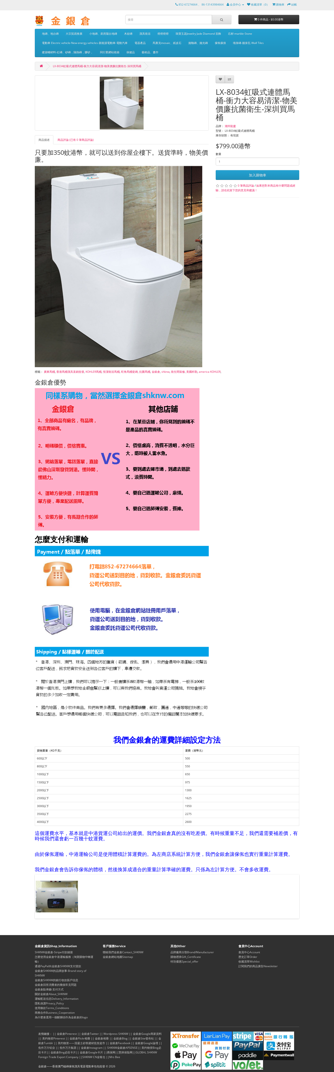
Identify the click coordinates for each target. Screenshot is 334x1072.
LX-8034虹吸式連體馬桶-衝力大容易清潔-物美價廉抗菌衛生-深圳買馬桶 (97, 66)
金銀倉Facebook (120, 1043)
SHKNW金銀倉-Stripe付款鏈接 (54, 952)
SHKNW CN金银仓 (93, 1057)
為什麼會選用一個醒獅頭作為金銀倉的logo (61, 1017)
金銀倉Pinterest (67, 1034)
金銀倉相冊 (102, 1038)
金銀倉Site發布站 (143, 1038)
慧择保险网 (125, 1052)
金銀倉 (156, 372)
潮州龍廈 (230, 126)
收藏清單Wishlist (249, 961)
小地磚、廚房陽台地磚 (103, 34)
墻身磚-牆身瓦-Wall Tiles (248, 43)
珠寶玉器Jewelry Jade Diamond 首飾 (198, 34)
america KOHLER (210, 372)
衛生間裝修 (178, 372)
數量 (218, 154)
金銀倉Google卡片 (91, 1052)
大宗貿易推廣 (74, 34)
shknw (165, 372)
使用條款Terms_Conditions (52, 1008)
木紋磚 (128, 34)
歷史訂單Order (247, 957)
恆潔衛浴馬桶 (111, 372)
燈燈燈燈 (163, 34)
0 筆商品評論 (246, 186)
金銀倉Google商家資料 (147, 1034)
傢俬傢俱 (220, 43)
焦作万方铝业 (46, 1048)
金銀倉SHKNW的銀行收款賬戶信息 (56, 980)
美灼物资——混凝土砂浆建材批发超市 (81, 1043)
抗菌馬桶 (144, 372)
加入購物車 (257, 175)
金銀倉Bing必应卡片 (63, 1052)
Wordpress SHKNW (115, 1034)
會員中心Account (249, 952)
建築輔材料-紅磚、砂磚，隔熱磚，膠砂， (67, 52)
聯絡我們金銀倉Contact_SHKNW (123, 952)
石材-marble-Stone (240, 34)
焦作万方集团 (68, 1048)
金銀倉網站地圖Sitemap (118, 957)
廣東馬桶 (49, 372)
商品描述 (44, 140)
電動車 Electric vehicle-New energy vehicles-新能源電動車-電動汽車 (85, 43)
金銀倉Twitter (90, 1034)
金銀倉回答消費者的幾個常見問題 (56, 985)
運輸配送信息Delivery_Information (56, 999)
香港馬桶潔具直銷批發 (70, 372)
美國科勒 (191, 372)
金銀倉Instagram (92, 1048)
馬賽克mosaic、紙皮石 (167, 43)
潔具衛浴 (145, 34)
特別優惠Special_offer (184, 961)
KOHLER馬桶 (94, 372)
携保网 (111, 1052)
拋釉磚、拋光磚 (198, 43)
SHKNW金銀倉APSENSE (122, 1048)
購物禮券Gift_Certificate (185, 957)
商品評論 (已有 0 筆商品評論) (76, 140)
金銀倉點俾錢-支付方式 (49, 989)
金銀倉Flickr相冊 (80, 1038)
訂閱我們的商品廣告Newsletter (258, 966)
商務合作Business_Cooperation (55, 1013)
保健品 (130, 52)
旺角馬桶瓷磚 (129, 372)
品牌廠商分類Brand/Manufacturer (192, 952)
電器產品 (140, 43)
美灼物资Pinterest (53, 1038)
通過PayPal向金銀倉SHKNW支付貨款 (58, 966)
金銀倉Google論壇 (146, 1043)
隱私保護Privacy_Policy (49, 1003)
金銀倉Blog (120, 1038)
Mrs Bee (114, 1057)
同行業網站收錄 (109, 52)
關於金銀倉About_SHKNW (51, 994)
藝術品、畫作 (150, 52)
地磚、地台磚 (50, 34)
